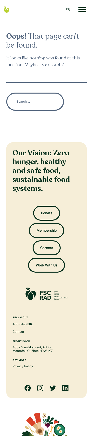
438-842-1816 (23, 324)
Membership (46, 230)
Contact (18, 332)
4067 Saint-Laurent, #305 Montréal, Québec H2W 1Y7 (33, 349)
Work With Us (46, 265)
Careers (46, 248)
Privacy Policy (23, 366)
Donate (46, 213)
